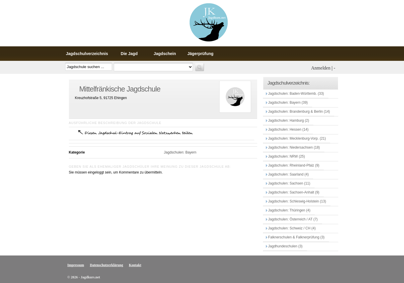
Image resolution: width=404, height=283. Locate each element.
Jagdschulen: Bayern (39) (287, 103)
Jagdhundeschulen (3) (285, 246)
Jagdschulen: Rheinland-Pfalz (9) (293, 165)
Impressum (75, 265)
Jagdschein (165, 53)
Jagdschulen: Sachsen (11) (288, 183)
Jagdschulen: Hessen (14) (288, 129)
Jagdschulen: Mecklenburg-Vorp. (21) (296, 138)
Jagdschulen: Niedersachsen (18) (293, 147)
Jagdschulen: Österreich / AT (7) (292, 219)
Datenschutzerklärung (106, 265)
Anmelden (320, 67)
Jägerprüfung (200, 53)
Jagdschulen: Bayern (179, 152)
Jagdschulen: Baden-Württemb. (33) (295, 94)
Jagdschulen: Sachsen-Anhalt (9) (293, 192)
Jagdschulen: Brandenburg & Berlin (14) (298, 111)
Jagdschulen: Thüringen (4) (288, 210)
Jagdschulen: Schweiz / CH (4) (291, 228)
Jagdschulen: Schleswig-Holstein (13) (296, 201)
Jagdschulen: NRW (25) (286, 156)
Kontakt (135, 265)
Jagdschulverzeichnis (87, 53)
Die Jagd (129, 53)
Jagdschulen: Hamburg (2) (288, 120)
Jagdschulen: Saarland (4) (288, 174)
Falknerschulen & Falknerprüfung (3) (296, 237)
